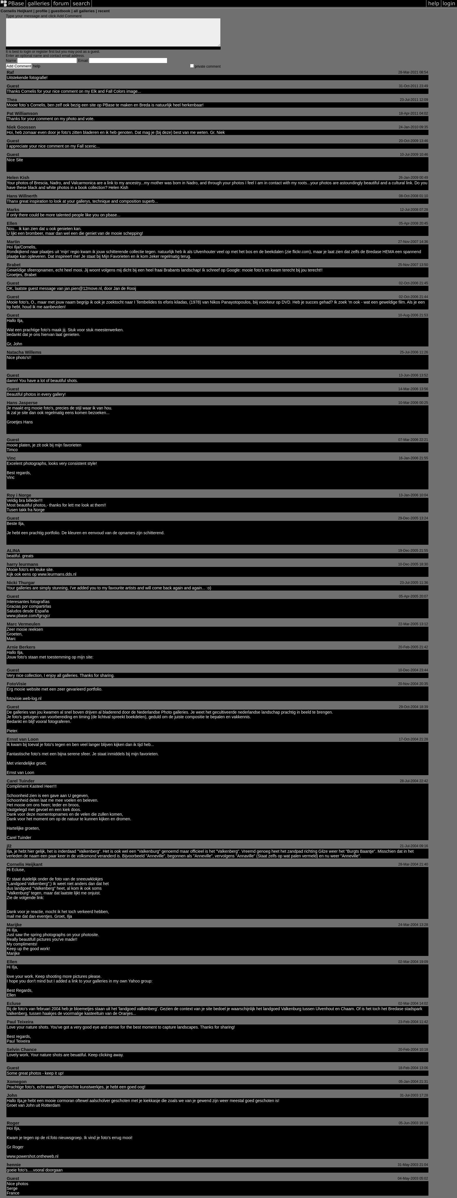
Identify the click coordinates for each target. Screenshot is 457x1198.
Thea (12, 99)
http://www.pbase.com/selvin (32, 1059)
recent (104, 11)
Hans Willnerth (22, 195)
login (27, 52)
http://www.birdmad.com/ (29, 169)
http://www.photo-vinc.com (30, 486)
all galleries (84, 11)
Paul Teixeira (20, 1021)
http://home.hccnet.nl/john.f (31, 1114)
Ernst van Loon (22, 739)
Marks (13, 209)
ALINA (13, 550)
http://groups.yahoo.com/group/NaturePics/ (191, 981)
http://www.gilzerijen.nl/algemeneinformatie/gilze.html (54, 902)
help (36, 66)
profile (42, 11)
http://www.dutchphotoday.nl (32, 542)
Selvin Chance (22, 1049)
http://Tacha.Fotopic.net (28, 367)
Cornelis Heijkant (25, 864)
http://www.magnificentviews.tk (34, 661)
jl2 (9, 845)
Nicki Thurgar (21, 582)
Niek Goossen (21, 127)
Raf (10, 72)
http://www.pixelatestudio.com (33, 431)
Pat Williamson (22, 113)
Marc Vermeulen (23, 623)
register (42, 52)
